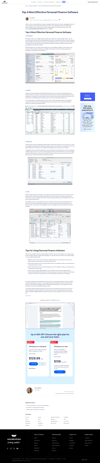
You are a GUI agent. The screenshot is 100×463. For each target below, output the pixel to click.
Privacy (24, 458)
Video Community (88, 440)
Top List (40, 417)
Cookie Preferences (60, 458)
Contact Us (87, 438)
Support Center (88, 443)
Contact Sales (88, 98)
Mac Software (67, 423)
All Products (36, 451)
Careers (53, 448)
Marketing (71, 440)
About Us (54, 438)
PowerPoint (41, 425)
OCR (65, 419)
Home (26, 5)
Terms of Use (31, 458)
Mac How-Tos (54, 423)
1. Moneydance (29, 36)
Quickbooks (28, 423)
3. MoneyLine (29, 141)
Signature (53, 419)
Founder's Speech (56, 445)
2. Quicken (28, 90)
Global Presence (55, 443)
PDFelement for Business (51, 281)
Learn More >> (28, 295)
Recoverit (36, 443)
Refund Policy (69, 458)
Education (54, 451)
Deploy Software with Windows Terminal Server (37, 409)
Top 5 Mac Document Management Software (37, 407)
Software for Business (34, 5)
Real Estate (40, 423)
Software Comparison (56, 417)
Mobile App (28, 421)
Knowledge (66, 417)
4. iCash (27, 192)
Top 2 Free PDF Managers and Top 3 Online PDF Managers (39, 405)
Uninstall (76, 458)
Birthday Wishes (54, 421)
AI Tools (71, 438)
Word (39, 419)
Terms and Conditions (16, 458)
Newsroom (54, 440)
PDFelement (36, 448)
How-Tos (27, 417)
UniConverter (37, 440)
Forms (26, 419)
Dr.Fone (35, 445)
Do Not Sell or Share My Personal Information (45, 458)
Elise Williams (33, 18)
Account (86, 445)
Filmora (35, 438)
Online (39, 421)
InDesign (27, 425)
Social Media (72, 443)
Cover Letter (67, 421)
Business (71, 448)
